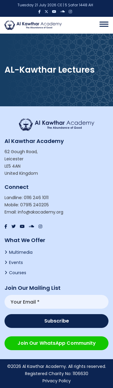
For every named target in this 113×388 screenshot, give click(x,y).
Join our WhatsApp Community (56, 343)
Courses (17, 273)
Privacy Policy (56, 381)
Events (16, 262)
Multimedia (21, 252)
